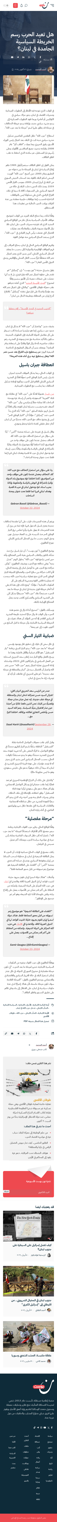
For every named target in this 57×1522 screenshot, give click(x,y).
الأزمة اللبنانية (43, 1013)
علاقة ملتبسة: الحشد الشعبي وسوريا (31, 1355)
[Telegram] (38, 1427)
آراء (51, 1457)
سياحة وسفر (37, 1469)
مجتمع (50, 1441)
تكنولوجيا (49, 1480)
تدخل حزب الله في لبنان (25, 1008)
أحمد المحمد (40, 69)
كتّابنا (13, 1441)
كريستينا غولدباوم (38, 1255)
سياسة (50, 1436)
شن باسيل (49, 394)
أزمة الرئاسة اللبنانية (41, 1004)
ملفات (26, 1446)
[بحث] (26, 5)
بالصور (26, 1480)
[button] (51, 5)
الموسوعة (25, 1475)
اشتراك (6, 1191)
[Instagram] (41, 1427)
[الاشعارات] (21, 5)
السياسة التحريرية (12, 1455)
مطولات (26, 1452)
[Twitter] (49, 1427)
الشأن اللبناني (42, 1008)
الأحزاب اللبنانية (24, 1004)
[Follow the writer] (29, 1045)
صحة (38, 1493)
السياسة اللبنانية (10, 1004)
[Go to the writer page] (51, 1046)
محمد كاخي (40, 1361)
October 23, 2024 (30, 949)
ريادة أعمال (38, 1459)
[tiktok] (34, 1427)
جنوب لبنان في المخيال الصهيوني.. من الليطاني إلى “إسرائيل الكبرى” (31, 1302)
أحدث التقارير (26, 1438)
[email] (30, 1192)
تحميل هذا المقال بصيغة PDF (36, 1021)
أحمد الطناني (40, 1310)
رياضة (50, 1469)
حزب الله (20, 1013)
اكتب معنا (12, 1447)
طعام (38, 1487)
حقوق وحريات (49, 1449)
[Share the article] (40, 57)
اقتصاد (37, 1436)
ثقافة (38, 1499)
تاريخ (50, 1463)
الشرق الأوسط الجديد (35, 283)
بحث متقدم (13, 1465)
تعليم (50, 1475)
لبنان (6, 881)
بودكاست (25, 1463)
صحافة (37, 1441)
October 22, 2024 (30, 508)
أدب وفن (38, 1449)
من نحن (12, 1436)
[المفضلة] (15, 5)
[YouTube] (45, 1427)
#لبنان (19, 924)
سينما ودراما (38, 1479)
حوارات (26, 1457)
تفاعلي (26, 1469)
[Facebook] (51, 1427)
